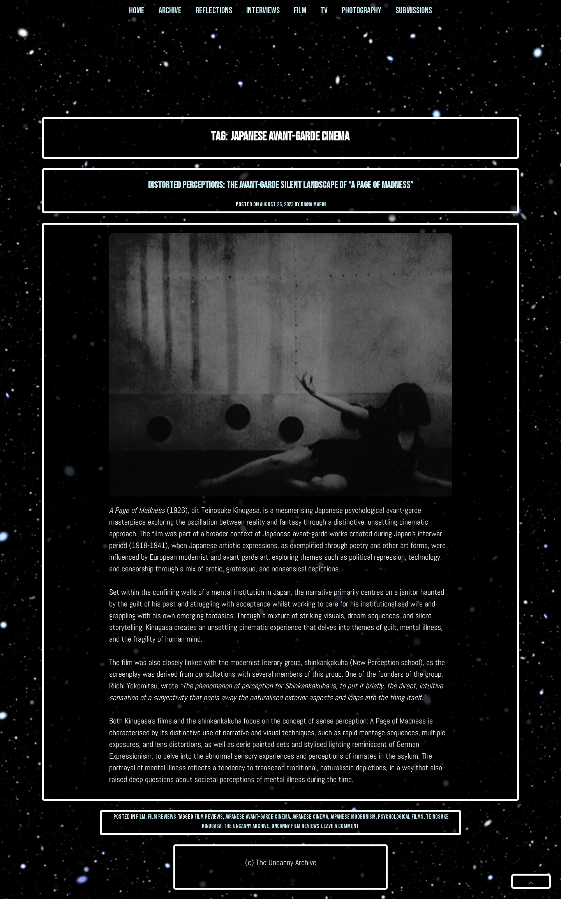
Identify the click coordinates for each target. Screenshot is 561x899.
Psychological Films (400, 817)
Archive (170, 10)
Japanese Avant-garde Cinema (257, 817)
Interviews (263, 10)
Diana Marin (313, 204)
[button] (531, 881)
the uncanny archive (246, 826)
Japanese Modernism (353, 817)
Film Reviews (162, 817)
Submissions (413, 10)
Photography (361, 10)
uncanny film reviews (295, 826)
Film (300, 10)
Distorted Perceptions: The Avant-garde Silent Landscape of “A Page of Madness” (280, 185)
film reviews (208, 817)
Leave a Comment (340, 826)
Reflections (214, 10)
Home (137, 10)
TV (324, 10)
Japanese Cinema (310, 817)
